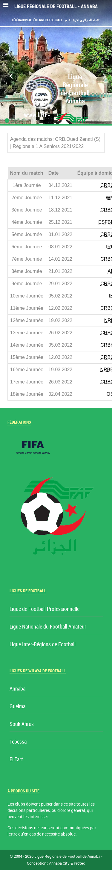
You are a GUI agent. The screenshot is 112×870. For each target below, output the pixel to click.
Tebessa (18, 742)
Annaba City (59, 863)
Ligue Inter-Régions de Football (43, 644)
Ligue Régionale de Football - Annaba (56, 6)
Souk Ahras (22, 724)
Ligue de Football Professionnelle (44, 609)
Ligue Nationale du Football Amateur (48, 627)
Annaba (17, 689)
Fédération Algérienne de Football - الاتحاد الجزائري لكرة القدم (56, 20)
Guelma (17, 706)
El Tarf (16, 759)
